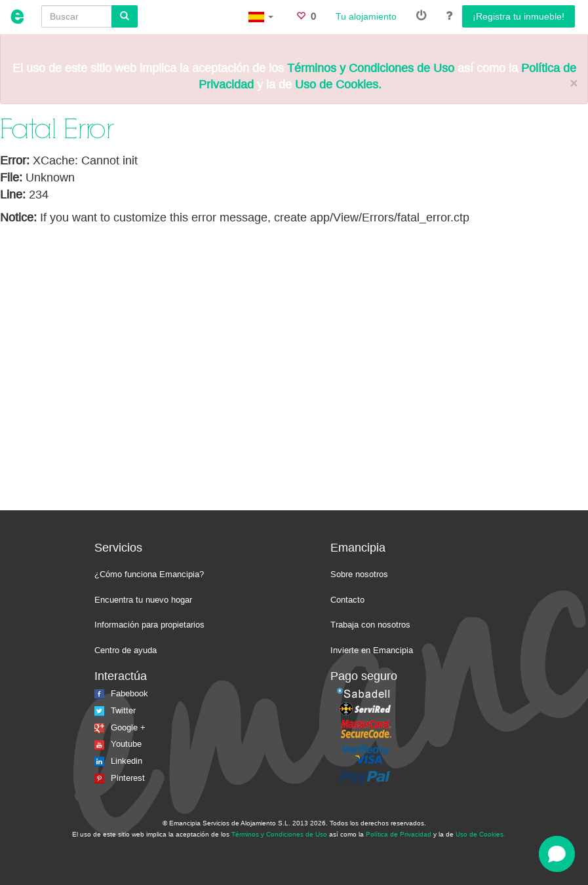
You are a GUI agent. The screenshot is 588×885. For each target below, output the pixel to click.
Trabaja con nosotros (370, 625)
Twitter (115, 710)
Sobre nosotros (359, 574)
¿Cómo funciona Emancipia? (149, 574)
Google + (120, 727)
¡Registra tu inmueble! (518, 16)
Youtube (118, 744)
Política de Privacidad (398, 834)
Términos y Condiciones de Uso (370, 68)
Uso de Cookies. (338, 84)
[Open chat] (557, 854)
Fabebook (121, 693)
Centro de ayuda (125, 650)
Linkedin (118, 761)
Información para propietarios (149, 625)
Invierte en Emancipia (371, 650)
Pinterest (119, 778)
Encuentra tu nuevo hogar (143, 600)
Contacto (347, 600)
